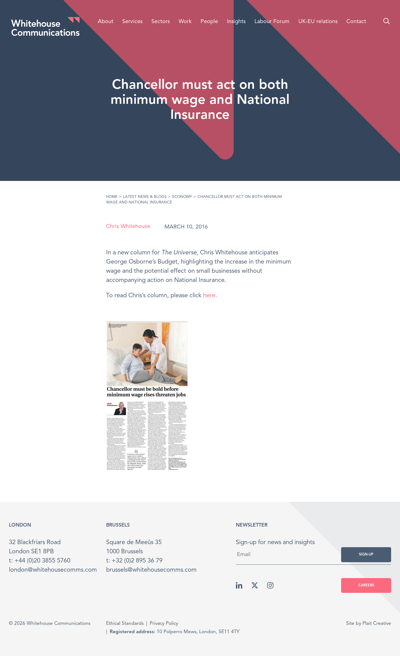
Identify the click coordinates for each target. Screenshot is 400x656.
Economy (182, 197)
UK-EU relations (318, 21)
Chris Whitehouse (128, 226)
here (209, 296)
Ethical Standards (125, 623)
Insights (236, 21)
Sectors (160, 21)
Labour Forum (271, 21)
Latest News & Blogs (145, 197)
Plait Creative (376, 623)
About (105, 21)
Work (185, 21)
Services (132, 21)
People (209, 21)
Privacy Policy (164, 623)
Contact (356, 21)
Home (112, 197)
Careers (366, 585)
